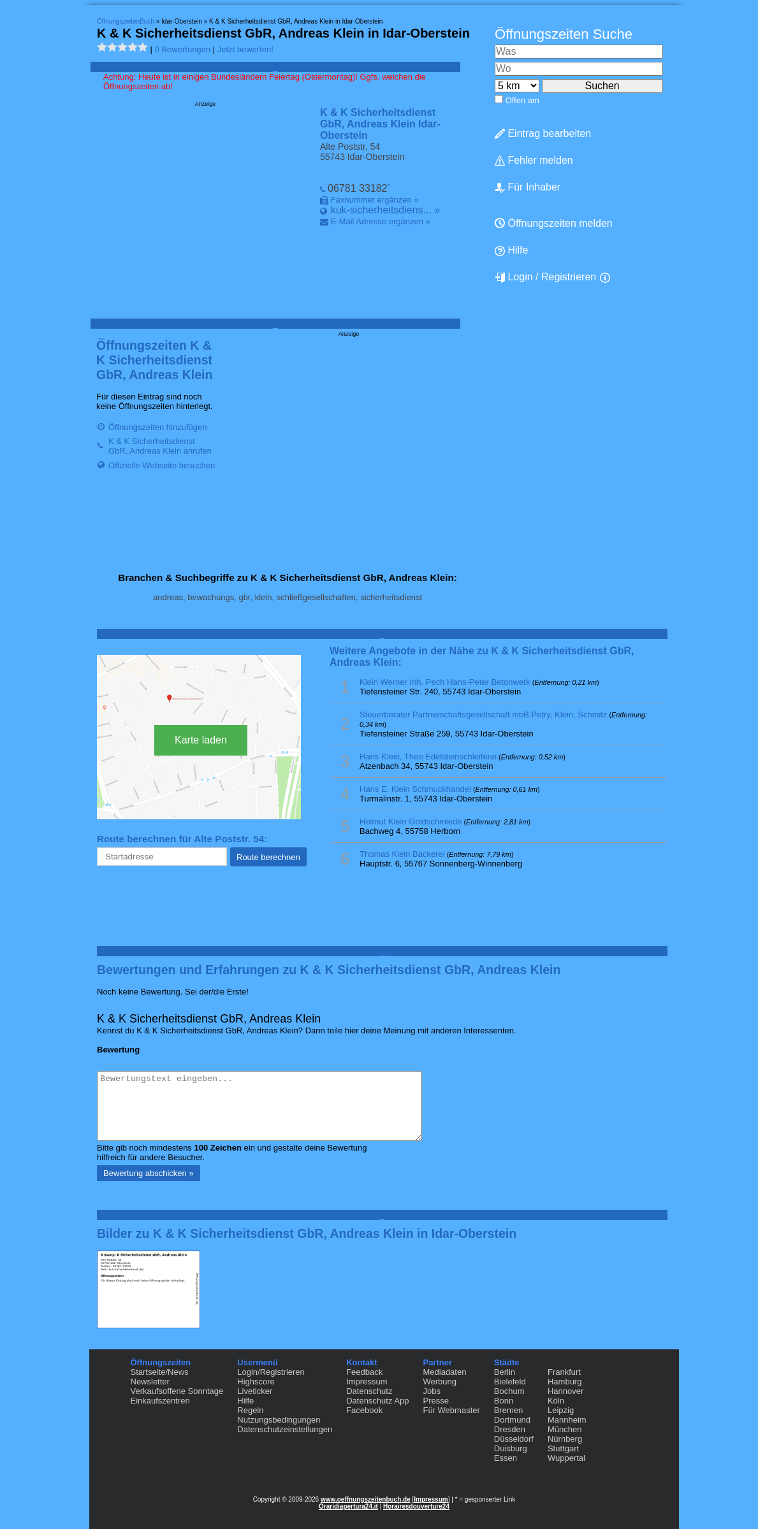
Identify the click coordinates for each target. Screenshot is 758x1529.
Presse (435, 1400)
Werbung (439, 1381)
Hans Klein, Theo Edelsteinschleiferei (428, 756)
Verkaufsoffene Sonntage (177, 1391)
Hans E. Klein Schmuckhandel (415, 789)
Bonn (503, 1400)
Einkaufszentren (160, 1400)
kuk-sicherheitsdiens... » (386, 210)
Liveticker (254, 1391)
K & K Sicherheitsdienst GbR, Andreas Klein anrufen (160, 446)
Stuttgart (563, 1448)
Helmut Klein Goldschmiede (411, 821)
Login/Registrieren (271, 1372)
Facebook (364, 1410)
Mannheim (567, 1420)
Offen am (522, 100)
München (564, 1429)
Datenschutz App (377, 1400)
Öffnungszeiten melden (554, 223)
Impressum (366, 1381)
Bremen (508, 1410)
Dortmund (512, 1420)
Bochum (509, 1391)
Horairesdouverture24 (416, 1506)
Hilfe (511, 250)
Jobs (431, 1391)
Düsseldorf (514, 1439)
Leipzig (561, 1410)
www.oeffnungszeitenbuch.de (366, 1499)
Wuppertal (566, 1458)
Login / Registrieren (545, 277)
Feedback (364, 1372)
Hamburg (564, 1381)
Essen (505, 1458)
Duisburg (510, 1448)
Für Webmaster (451, 1410)
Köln (556, 1400)
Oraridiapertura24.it (348, 1506)
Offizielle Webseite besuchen (161, 465)
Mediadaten (444, 1372)
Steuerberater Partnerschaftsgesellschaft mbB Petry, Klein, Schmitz (483, 714)
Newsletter (150, 1381)
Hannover (565, 1391)
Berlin (504, 1372)
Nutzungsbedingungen (278, 1420)
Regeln (250, 1410)
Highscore (256, 1381)
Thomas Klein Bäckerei (402, 854)
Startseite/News (160, 1372)
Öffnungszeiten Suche (563, 34)
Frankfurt (564, 1372)
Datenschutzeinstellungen (284, 1429)
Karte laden (201, 740)
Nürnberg (565, 1439)
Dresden (509, 1429)
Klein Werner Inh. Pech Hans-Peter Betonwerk (445, 682)
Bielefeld (510, 1381)
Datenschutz (369, 1391)
